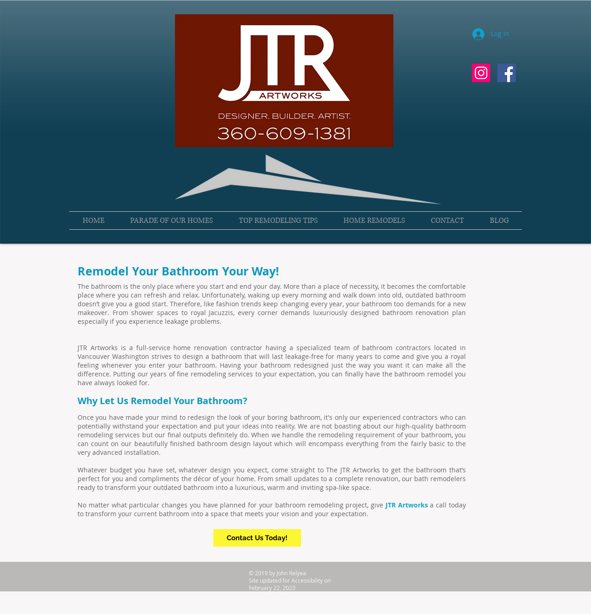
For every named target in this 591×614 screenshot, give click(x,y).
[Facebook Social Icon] (506, 73)
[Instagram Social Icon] (481, 73)
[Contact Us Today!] (257, 538)
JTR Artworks (407, 505)
